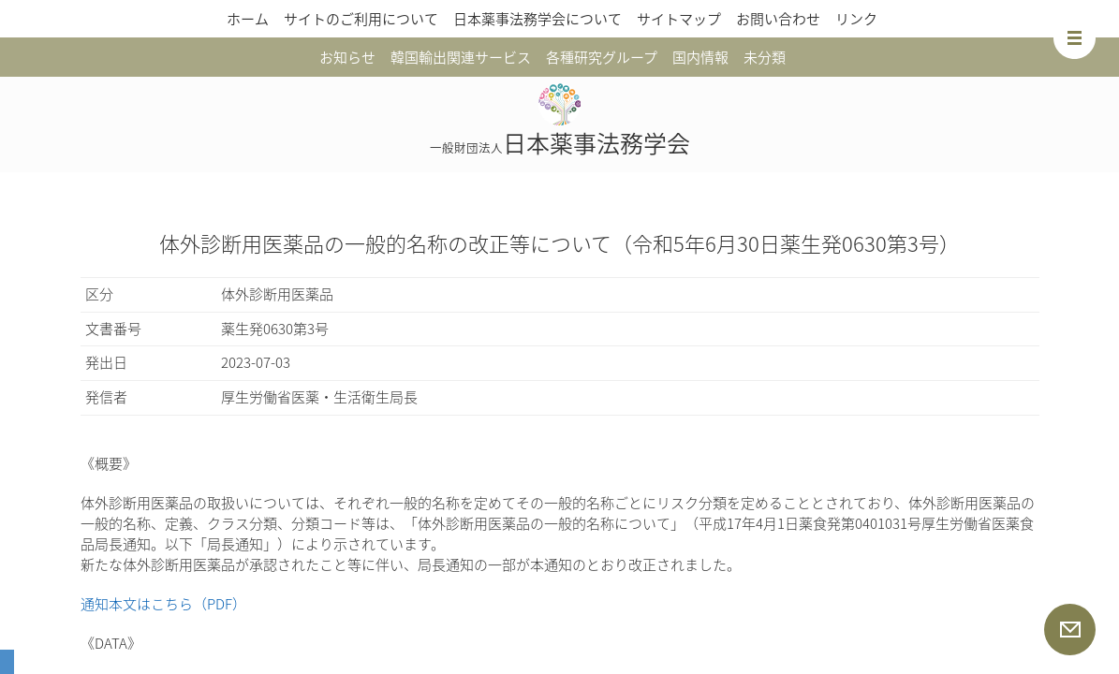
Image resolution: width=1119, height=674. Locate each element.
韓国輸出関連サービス (460, 57)
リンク (856, 18)
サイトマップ (679, 18)
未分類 (765, 57)
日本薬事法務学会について (537, 18)
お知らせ (347, 57)
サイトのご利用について (361, 18)
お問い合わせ (778, 18)
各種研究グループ (601, 57)
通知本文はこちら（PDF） (163, 603)
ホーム (248, 18)
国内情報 (700, 57)
